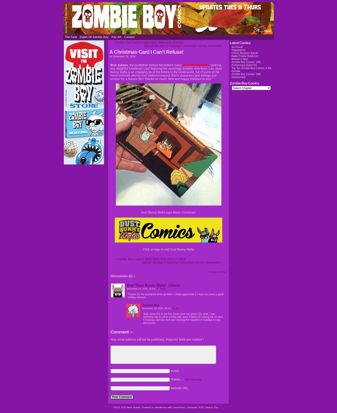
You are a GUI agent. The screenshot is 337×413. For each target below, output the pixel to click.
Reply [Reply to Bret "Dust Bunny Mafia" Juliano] (163, 288)
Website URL (179, 388)
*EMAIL (186, 379)
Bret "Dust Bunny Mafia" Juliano (153, 285)
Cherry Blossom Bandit (244, 53)
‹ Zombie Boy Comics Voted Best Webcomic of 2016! (148, 42)
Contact (129, 37)
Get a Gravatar (193, 379)
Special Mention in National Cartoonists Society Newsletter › (184, 46)
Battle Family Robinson (244, 56)
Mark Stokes (134, 407)
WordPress (161, 407)
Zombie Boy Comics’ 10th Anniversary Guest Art (246, 64)
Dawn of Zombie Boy (94, 37)
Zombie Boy (168, 18)
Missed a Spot (239, 59)
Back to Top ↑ (212, 407)
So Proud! (237, 47)
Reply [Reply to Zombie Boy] (175, 308)
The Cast (71, 37)
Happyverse (238, 50)
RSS (201, 407)
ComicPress (178, 407)
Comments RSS (216, 272)
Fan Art (116, 37)
